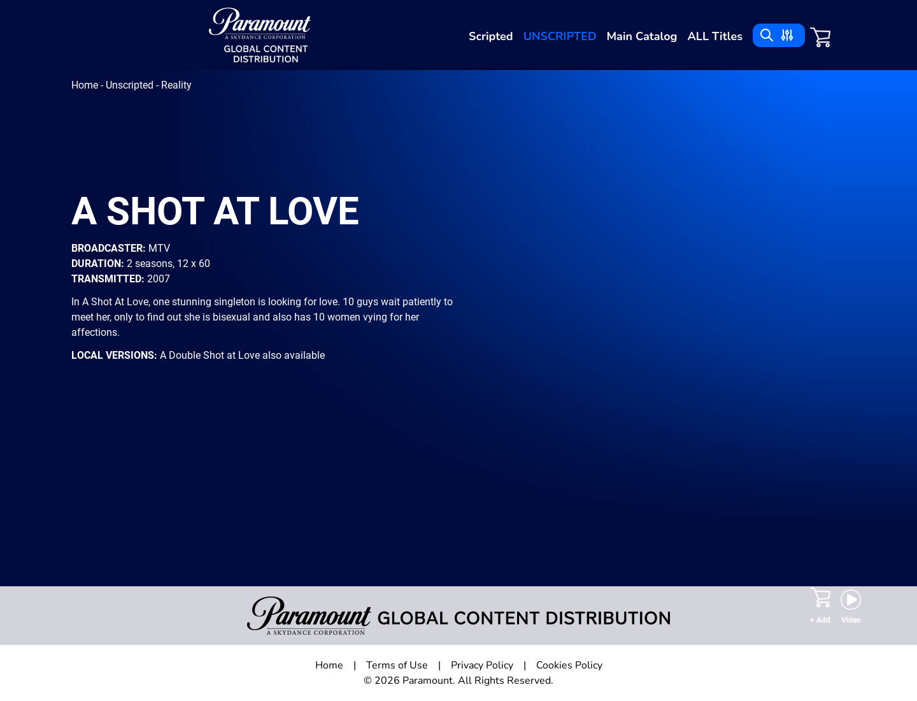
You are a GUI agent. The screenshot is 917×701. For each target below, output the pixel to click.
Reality (176, 85)
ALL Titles (715, 36)
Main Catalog (642, 36)
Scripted (491, 36)
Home (86, 85)
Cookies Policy (569, 665)
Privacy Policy (482, 665)
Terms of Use (397, 665)
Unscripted (560, 36)
